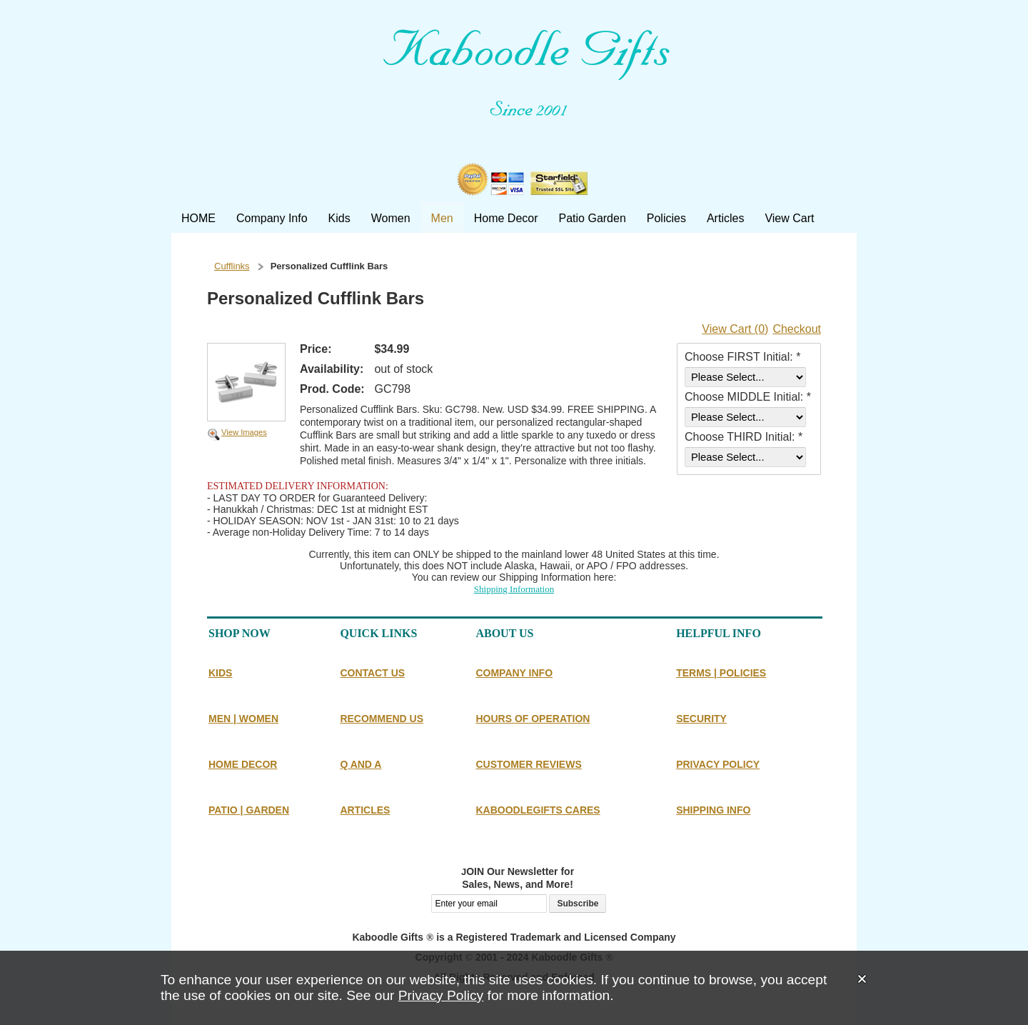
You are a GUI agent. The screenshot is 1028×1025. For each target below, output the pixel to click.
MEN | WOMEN (243, 718)
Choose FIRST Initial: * (742, 357)
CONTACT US (372, 673)
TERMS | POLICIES (721, 673)
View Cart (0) (735, 329)
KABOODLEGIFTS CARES (537, 810)
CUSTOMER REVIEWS (528, 764)
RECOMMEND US (381, 718)
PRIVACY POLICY (718, 764)
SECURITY (701, 718)
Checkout (796, 329)
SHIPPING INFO (713, 810)
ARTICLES (365, 810)
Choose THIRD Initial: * (743, 437)
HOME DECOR (242, 764)
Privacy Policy (440, 995)
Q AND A (360, 764)
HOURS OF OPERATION (532, 718)
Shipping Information (514, 589)
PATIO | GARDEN (248, 810)
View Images (244, 432)
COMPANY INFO (514, 673)
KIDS (220, 673)
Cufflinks (232, 266)
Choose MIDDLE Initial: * (748, 397)
